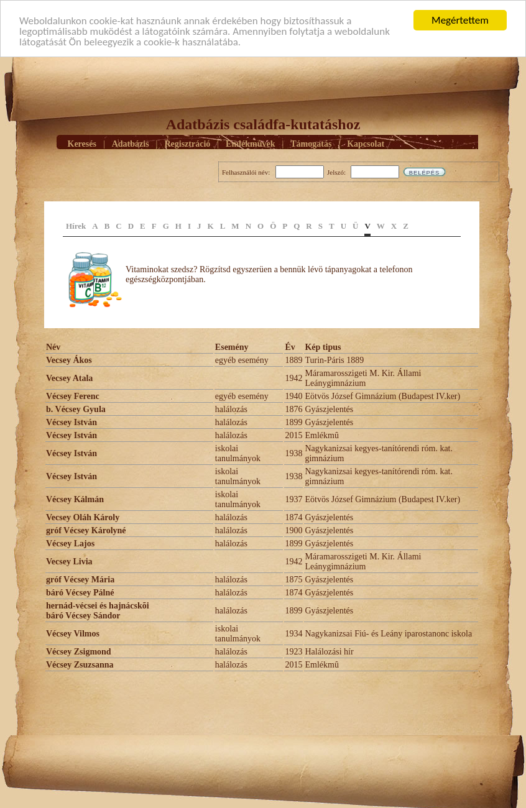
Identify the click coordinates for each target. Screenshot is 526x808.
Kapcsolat (365, 143)
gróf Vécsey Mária (80, 579)
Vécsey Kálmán (75, 499)
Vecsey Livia (69, 561)
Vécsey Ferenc (72, 396)
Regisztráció (187, 143)
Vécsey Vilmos (72, 633)
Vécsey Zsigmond (78, 651)
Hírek (76, 226)
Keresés (82, 143)
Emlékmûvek (250, 143)
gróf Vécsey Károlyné (86, 530)
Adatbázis (130, 143)
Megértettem (460, 20)
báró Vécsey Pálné (80, 592)
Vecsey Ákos (69, 360)
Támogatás (310, 143)
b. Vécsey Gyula (76, 409)
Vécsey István (71, 422)
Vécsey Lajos (70, 543)
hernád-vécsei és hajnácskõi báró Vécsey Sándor (97, 610)
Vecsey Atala (69, 378)
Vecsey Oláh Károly (82, 517)
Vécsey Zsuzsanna (80, 664)
